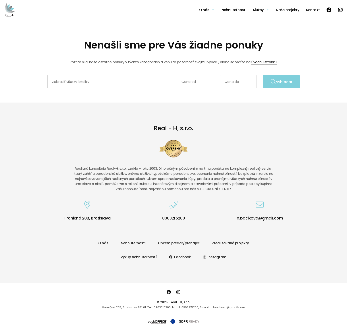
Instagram (215, 257)
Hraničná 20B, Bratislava (87, 218)
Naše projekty (287, 10)
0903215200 (173, 218)
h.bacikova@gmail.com (260, 218)
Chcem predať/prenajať (179, 243)
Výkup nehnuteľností (139, 257)
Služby (258, 10)
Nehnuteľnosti (234, 10)
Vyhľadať (281, 81)
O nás (204, 10)
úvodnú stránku (264, 62)
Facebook (180, 257)
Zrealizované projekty (230, 243)
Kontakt (313, 10)
